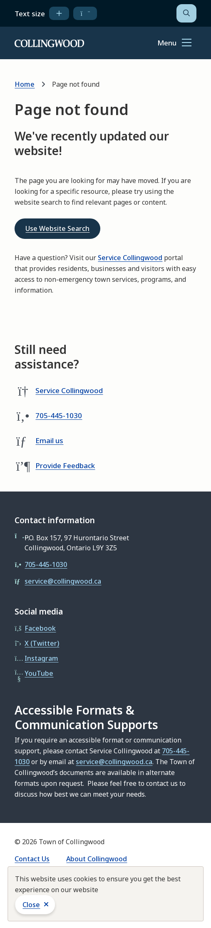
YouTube (39, 673)
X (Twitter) (42, 643)
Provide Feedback (65, 465)
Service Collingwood (130, 257)
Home (25, 84)
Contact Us (32, 858)
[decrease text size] (85, 13)
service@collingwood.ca (63, 581)
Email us (49, 440)
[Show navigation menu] (174, 43)
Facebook (40, 628)
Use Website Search (57, 228)
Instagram (41, 658)
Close (31, 904)
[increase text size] (59, 13)
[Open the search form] (186, 13)
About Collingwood (96, 858)
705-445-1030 (58, 415)
